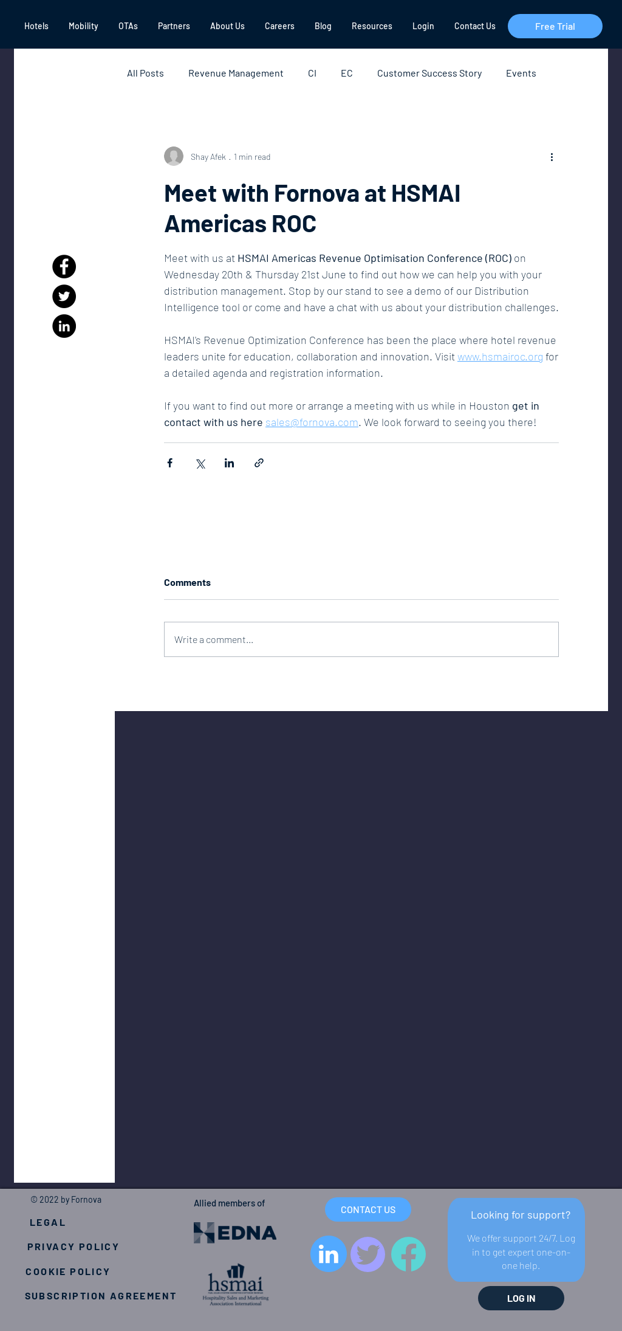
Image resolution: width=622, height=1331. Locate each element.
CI (312, 72)
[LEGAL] (48, 1221)
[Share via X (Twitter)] (199, 463)
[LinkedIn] (64, 326)
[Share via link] (259, 463)
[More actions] (551, 156)
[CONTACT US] (368, 1209)
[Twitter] (64, 296)
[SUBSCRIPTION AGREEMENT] (101, 1295)
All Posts (145, 72)
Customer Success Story (429, 72)
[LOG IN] (521, 1298)
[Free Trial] (555, 26)
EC (347, 72)
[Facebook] (64, 266)
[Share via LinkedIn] (229, 463)
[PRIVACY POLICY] (73, 1246)
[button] (35, 26)
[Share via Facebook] (170, 463)
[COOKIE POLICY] (68, 1271)
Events (521, 72)
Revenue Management (236, 72)
